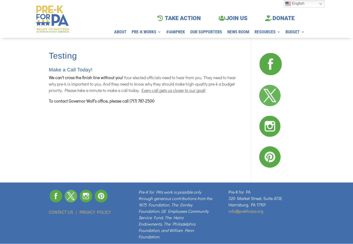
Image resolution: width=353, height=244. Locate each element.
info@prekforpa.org (245, 211)
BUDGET (293, 32)
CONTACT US (61, 212)
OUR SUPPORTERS (206, 32)
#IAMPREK (175, 32)
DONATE (284, 18)
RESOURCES (265, 32)
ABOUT (120, 32)
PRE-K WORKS (144, 32)
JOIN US (236, 18)
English (294, 4)
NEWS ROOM (238, 32)
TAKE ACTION (183, 18)
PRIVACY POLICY (95, 212)
